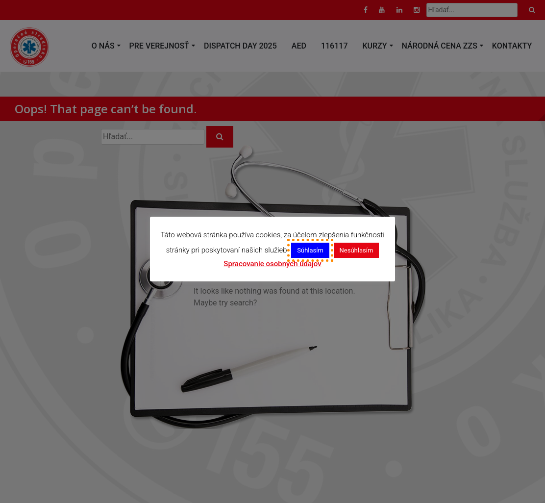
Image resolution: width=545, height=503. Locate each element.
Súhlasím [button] (310, 250)
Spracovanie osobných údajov (272, 263)
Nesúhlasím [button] (356, 250)
